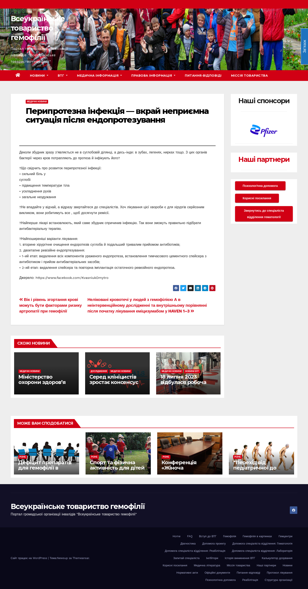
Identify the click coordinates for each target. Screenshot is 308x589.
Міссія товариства (249, 75)
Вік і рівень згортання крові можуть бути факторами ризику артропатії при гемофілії (50, 305)
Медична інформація (99, 75)
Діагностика (187, 543)
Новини (39, 75)
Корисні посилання (257, 198)
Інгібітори (212, 558)
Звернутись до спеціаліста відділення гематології (264, 214)
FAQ (189, 536)
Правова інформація (153, 75)
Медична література (207, 565)
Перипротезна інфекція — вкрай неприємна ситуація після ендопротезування (117, 115)
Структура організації (278, 580)
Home (177, 536)
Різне (22, 457)
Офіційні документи (217, 572)
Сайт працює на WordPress (29, 558)
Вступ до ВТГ (207, 536)
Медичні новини (37, 101)
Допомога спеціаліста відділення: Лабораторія (262, 550)
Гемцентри (286, 536)
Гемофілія (229, 536)
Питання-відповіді (203, 75)
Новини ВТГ (192, 371)
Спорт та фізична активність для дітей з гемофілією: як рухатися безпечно (117, 470)
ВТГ (63, 75)
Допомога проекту (214, 543)
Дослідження (99, 371)
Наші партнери (263, 159)
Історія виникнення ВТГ (240, 558)
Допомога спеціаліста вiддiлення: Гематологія (262, 543)
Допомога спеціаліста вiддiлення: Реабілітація (195, 550)
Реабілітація (250, 580)
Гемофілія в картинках (257, 536)
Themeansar (81, 558)
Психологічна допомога (260, 185)
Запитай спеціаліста (186, 558)
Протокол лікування (279, 572)
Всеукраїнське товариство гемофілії (38, 28)
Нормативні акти (187, 572)
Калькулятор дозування (277, 558)
